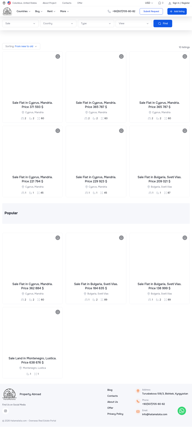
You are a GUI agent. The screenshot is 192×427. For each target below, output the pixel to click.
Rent (51, 11)
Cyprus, (29, 112)
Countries (24, 11)
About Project (49, 3)
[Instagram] (5, 411)
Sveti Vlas (166, 186)
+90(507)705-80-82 (153, 404)
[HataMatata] (9, 394)
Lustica (42, 368)
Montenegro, (30, 368)
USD (149, 2)
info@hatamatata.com (154, 414)
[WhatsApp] (182, 411)
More (64, 11)
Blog (109, 390)
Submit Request (151, 11)
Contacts (66, 3)
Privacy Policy (115, 414)
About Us (112, 402)
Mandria (39, 112)
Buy (39, 11)
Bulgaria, (156, 186)
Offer (79, 3)
